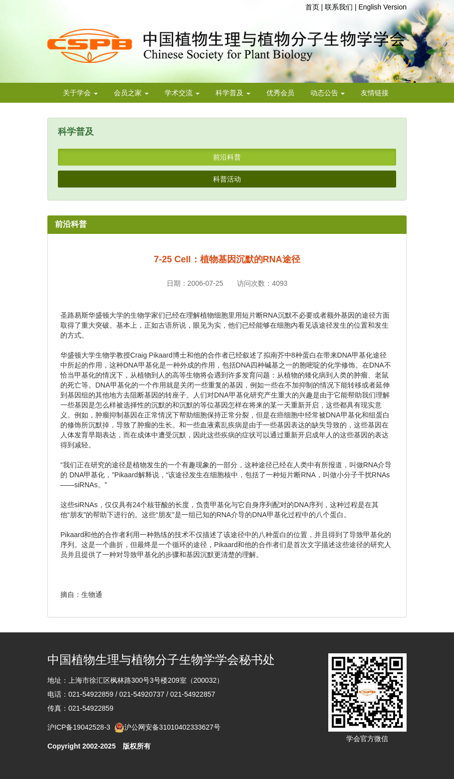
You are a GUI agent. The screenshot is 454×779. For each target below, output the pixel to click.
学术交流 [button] (182, 93)
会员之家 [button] (131, 93)
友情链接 (375, 93)
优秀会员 (280, 93)
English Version (382, 7)
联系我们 (339, 7)
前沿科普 (227, 157)
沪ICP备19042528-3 (80, 727)
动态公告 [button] (327, 93)
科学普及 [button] (233, 93)
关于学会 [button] (80, 93)
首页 (312, 7)
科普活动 (227, 179)
